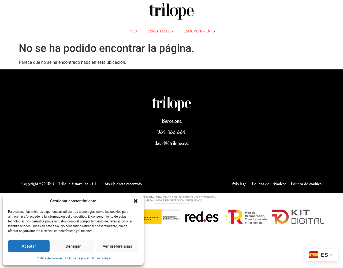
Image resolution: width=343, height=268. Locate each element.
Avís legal (104, 258)
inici (132, 31)
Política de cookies (49, 258)
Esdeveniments (199, 31)
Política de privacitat (80, 258)
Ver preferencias (117, 246)
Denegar (73, 246)
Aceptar (29, 246)
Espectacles (160, 31)
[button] (135, 201)
